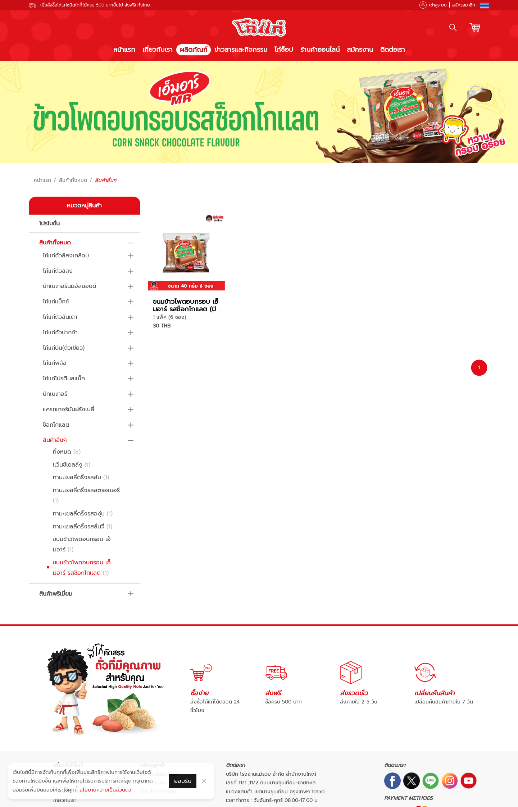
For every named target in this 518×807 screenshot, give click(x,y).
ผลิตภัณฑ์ (193, 49)
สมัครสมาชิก (463, 5)
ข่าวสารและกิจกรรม (240, 49)
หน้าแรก (124, 49)
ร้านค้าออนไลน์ (320, 49)
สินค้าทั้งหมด (73, 180)
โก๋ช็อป (283, 49)
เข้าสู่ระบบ (438, 5)
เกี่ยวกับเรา (157, 49)
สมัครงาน (360, 49)
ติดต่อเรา (392, 49)
